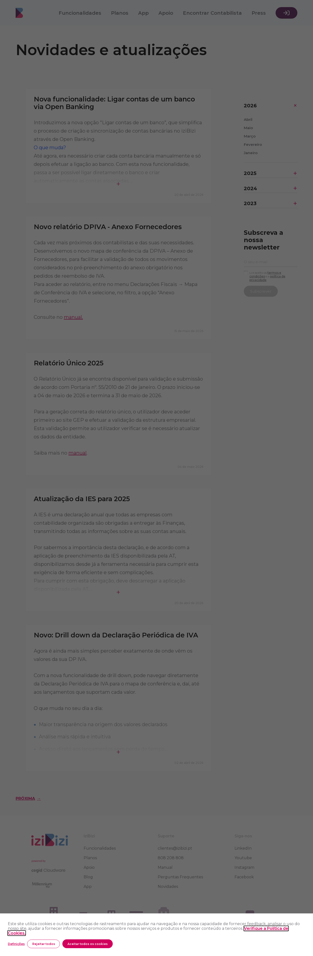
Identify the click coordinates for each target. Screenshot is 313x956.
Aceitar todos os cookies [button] (87, 944)
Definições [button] (16, 944)
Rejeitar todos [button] (43, 944)
